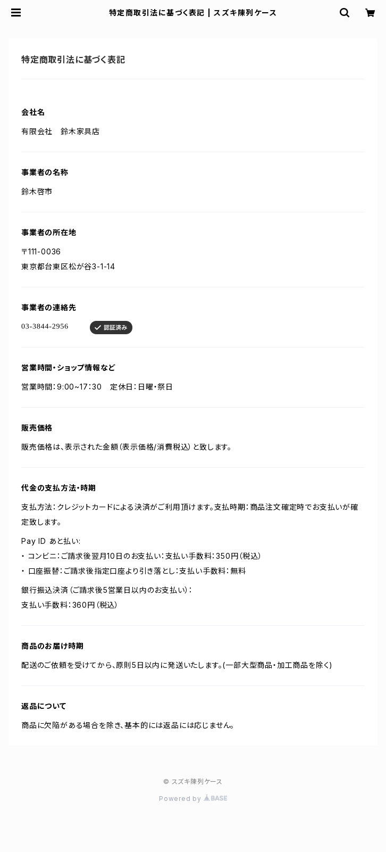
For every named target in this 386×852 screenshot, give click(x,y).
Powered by (193, 799)
